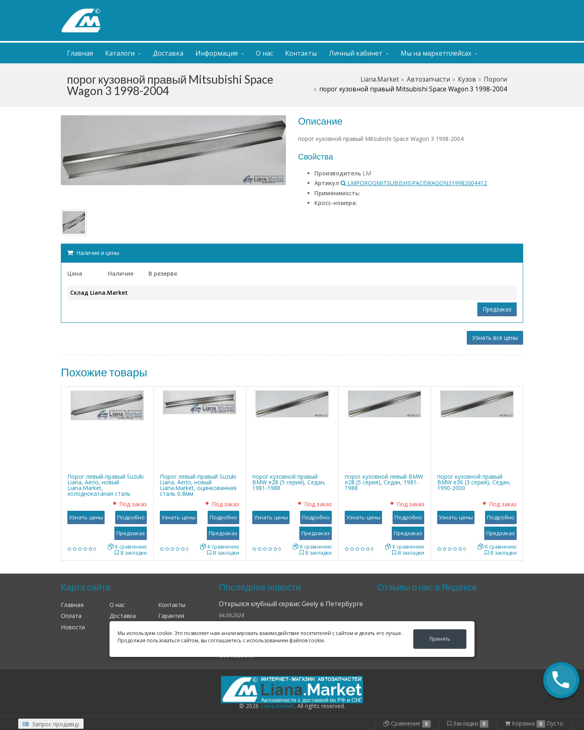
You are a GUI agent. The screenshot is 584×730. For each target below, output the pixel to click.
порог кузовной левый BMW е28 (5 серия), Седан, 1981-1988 (384, 482)
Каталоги (120, 53)
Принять (439, 638)
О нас (264, 53)
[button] (561, 680)
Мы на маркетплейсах (436, 53)
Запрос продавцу (51, 724)
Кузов (467, 79)
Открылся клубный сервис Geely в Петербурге (291, 604)
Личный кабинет (474, 7)
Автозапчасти (428, 79)
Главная (80, 53)
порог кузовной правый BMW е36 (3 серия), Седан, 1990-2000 (474, 482)
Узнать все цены (495, 337)
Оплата (71, 616)
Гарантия (171, 616)
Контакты (301, 53)
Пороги (495, 79)
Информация (216, 53)
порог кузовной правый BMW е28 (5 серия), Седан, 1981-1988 (289, 482)
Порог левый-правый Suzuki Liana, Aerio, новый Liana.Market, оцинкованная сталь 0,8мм (198, 485)
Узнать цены (86, 517)
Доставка (168, 53)
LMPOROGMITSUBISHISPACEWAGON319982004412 (414, 183)
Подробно (131, 517)
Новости (73, 627)
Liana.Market (380, 79)
